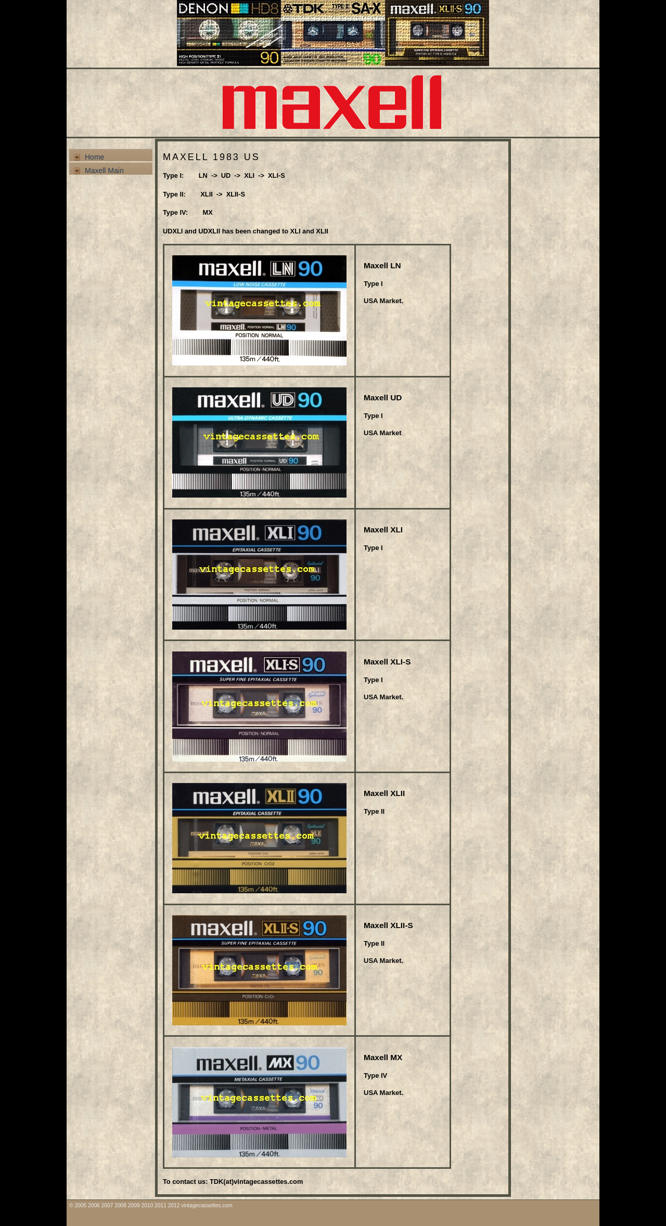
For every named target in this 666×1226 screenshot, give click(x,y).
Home (94, 157)
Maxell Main (104, 170)
